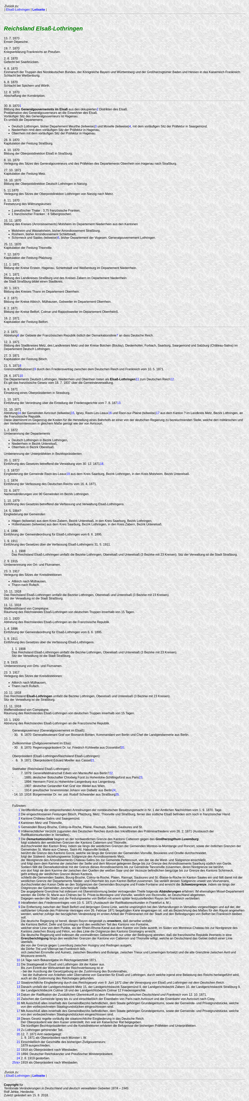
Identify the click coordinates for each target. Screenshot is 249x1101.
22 (111, 773)
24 (114, 790)
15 (73, 413)
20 (122, 747)
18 (101, 463)
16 (110, 413)
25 (117, 794)
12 (172, 379)
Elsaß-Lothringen (18, 9)
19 (68, 474)
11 (137, 379)
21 (92, 760)
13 (119, 403)
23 (140, 777)
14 (19, 413)
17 (158, 413)
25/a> (16, 1062)
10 (21, 375)
